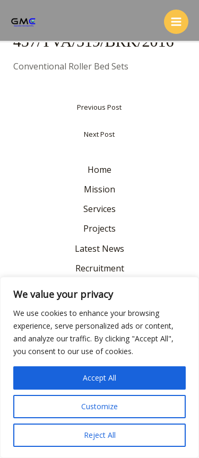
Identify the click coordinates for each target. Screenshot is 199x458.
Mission (99, 189)
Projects (99, 228)
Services (99, 209)
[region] (99, 367)
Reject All (100, 435)
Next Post (99, 134)
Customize (99, 406)
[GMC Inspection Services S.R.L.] (24, 22)
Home (99, 169)
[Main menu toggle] (176, 22)
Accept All (99, 378)
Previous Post (99, 107)
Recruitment (99, 268)
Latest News (99, 248)
